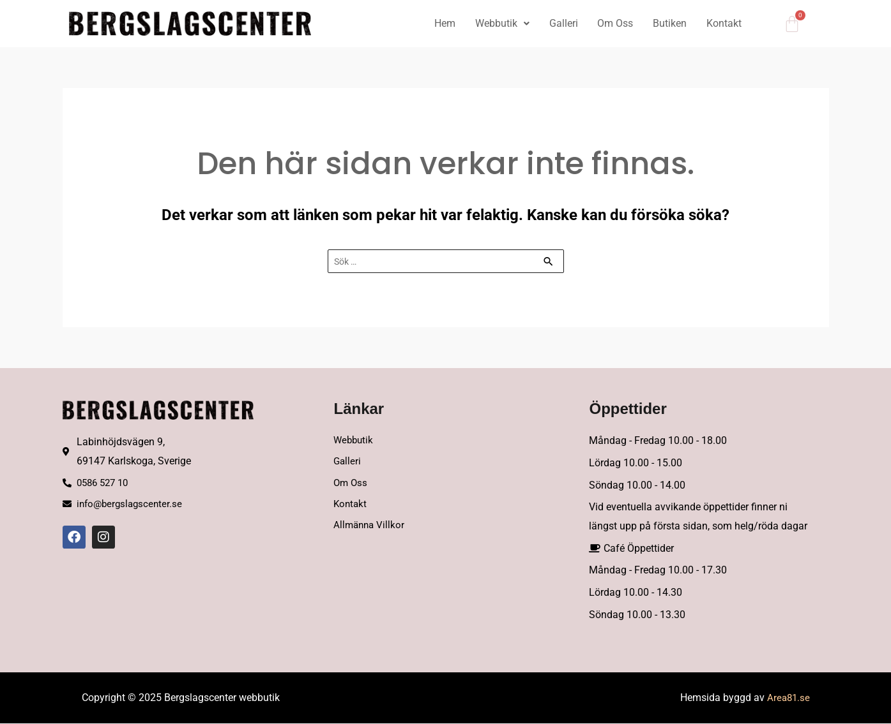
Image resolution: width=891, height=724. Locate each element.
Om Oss (613, 23)
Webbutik (498, 23)
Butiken (668, 23)
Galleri (560, 23)
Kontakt (723, 23)
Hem (440, 23)
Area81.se (787, 698)
